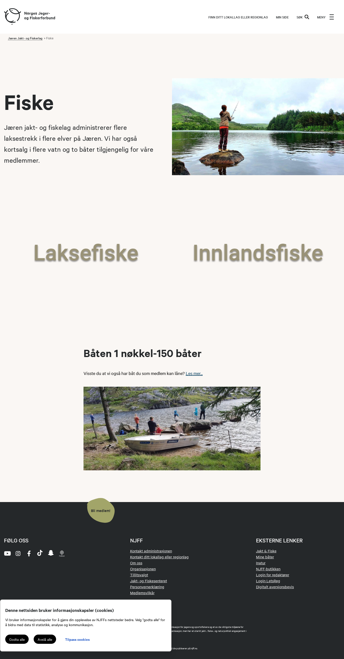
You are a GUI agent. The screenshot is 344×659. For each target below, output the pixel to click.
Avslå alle (45, 639)
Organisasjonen (143, 568)
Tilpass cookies (77, 639)
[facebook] (29, 553)
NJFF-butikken (268, 568)
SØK (303, 17)
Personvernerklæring (147, 586)
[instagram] (18, 553)
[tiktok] (40, 553)
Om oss (136, 562)
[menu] (325, 17)
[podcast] (62, 553)
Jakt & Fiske (266, 550)
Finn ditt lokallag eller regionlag (238, 17)
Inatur (260, 562)
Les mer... (194, 373)
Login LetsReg (268, 580)
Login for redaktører (272, 574)
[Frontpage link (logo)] (12, 16)
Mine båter (265, 556)
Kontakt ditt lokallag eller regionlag (159, 556)
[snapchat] (51, 553)
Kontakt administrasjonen (151, 550)
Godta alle (17, 639)
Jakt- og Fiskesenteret (148, 580)
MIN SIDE (282, 17)
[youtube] (7, 553)
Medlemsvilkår (142, 592)
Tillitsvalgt (139, 574)
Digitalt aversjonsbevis (275, 586)
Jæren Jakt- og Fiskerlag (25, 38)
